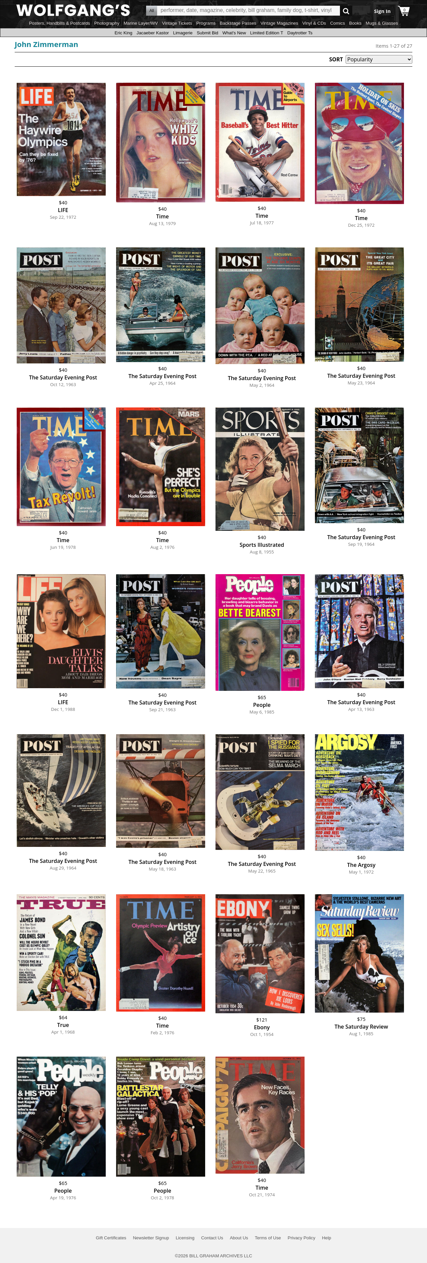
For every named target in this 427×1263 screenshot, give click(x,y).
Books (355, 23)
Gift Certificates (111, 1237)
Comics (337, 23)
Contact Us (212, 1237)
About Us (239, 1237)
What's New (234, 32)
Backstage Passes (238, 23)
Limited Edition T (266, 32)
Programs (206, 23)
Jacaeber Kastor (152, 32)
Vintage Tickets (177, 23)
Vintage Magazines (279, 23)
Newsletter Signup (151, 1237)
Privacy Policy (301, 1237)
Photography (106, 23)
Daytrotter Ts (299, 32)
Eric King (123, 32)
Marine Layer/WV (140, 23)
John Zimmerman (46, 44)
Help (326, 1237)
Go (346, 11)
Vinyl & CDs (314, 23)
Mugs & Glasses (382, 23)
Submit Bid (207, 32)
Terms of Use (268, 1237)
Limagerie (183, 32)
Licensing (185, 1237)
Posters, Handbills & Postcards (59, 23)
